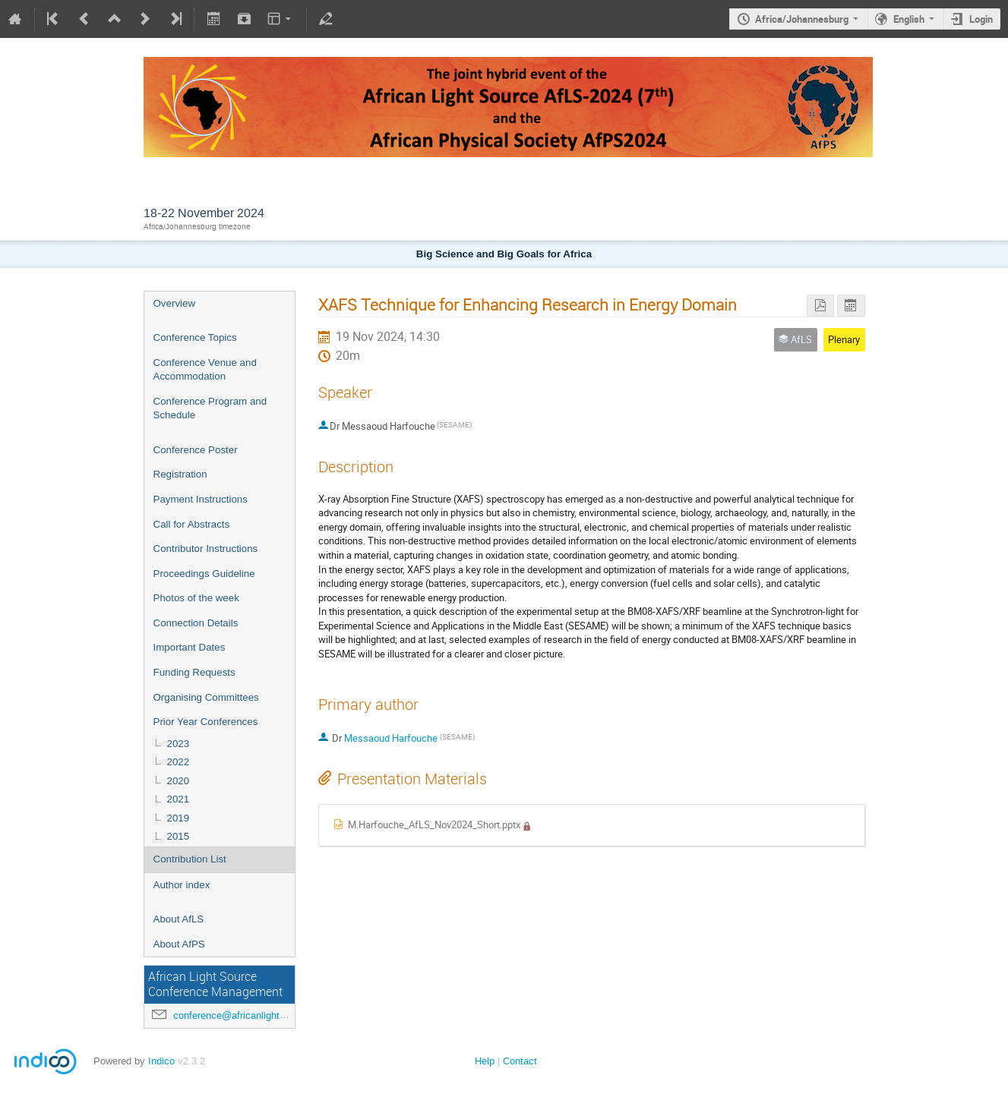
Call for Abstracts (191, 524)
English (908, 19)
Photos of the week (196, 598)
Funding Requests (194, 672)
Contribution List (189, 859)
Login (981, 19)
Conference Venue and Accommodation (205, 370)
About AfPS (179, 944)
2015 (178, 836)
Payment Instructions (200, 499)
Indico (161, 1061)
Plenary (844, 339)
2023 (178, 743)
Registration (180, 474)
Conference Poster (195, 450)
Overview (174, 303)
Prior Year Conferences (205, 721)
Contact (520, 1061)
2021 (178, 799)
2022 (178, 762)
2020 (178, 781)
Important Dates (189, 647)
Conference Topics (195, 337)
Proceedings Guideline (204, 573)
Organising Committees (206, 697)
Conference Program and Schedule (210, 408)
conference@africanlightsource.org (249, 1015)
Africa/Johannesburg (801, 19)
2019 (178, 818)
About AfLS (178, 919)
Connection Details (196, 623)
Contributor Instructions (205, 548)
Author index (181, 885)
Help (485, 1061)
